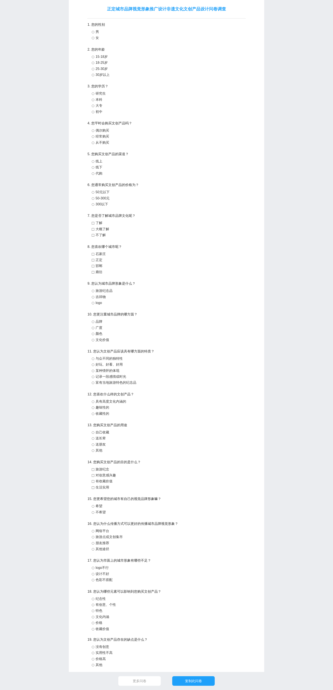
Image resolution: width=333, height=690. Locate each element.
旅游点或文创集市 (109, 537)
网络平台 (102, 531)
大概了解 (102, 229)
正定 (99, 260)
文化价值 (102, 340)
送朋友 (101, 444)
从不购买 (102, 142)
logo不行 (102, 567)
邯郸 (99, 266)
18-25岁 (102, 62)
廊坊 (99, 272)
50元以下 (103, 192)
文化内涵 (102, 617)
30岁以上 (103, 75)
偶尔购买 (102, 130)
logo (99, 303)
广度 (99, 327)
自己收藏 (102, 432)
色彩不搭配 (104, 580)
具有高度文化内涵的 (111, 401)
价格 (99, 623)
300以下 (102, 204)
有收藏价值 (104, 481)
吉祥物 (101, 297)
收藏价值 (102, 629)
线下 (99, 167)
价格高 (101, 659)
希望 (99, 506)
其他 (99, 450)
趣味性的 (102, 407)
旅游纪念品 (104, 290)
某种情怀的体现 (107, 370)
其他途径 (102, 549)
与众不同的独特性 (109, 358)
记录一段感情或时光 (111, 376)
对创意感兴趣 (106, 475)
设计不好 (102, 574)
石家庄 (101, 254)
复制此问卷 (193, 681)
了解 (99, 223)
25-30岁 (102, 69)
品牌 (99, 321)
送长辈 (101, 438)
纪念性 (101, 599)
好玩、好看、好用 (109, 364)
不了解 (101, 235)
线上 (99, 161)
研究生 (101, 93)
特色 (99, 610)
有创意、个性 (106, 604)
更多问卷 (139, 681)
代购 (99, 173)
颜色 (99, 333)
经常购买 (102, 136)
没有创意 (102, 647)
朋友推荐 (102, 543)
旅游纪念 (102, 469)
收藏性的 (102, 413)
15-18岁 (102, 56)
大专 (99, 105)
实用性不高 (104, 653)
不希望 (101, 512)
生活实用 (102, 487)
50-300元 (103, 198)
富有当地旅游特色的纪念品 (116, 382)
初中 (99, 112)
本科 (99, 99)
